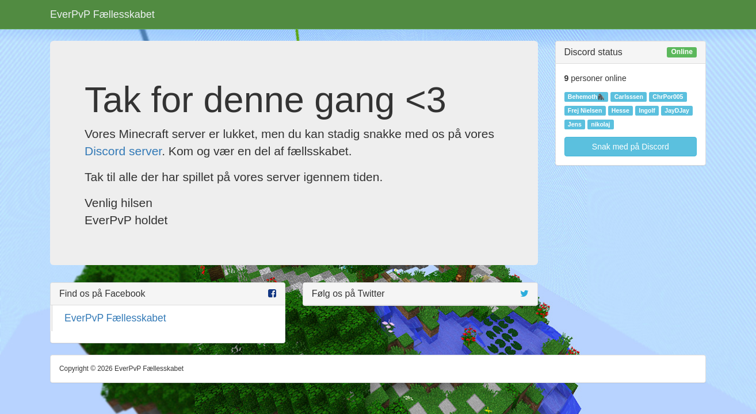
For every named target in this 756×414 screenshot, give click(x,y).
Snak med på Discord (630, 146)
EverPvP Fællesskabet (102, 14)
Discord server (123, 151)
